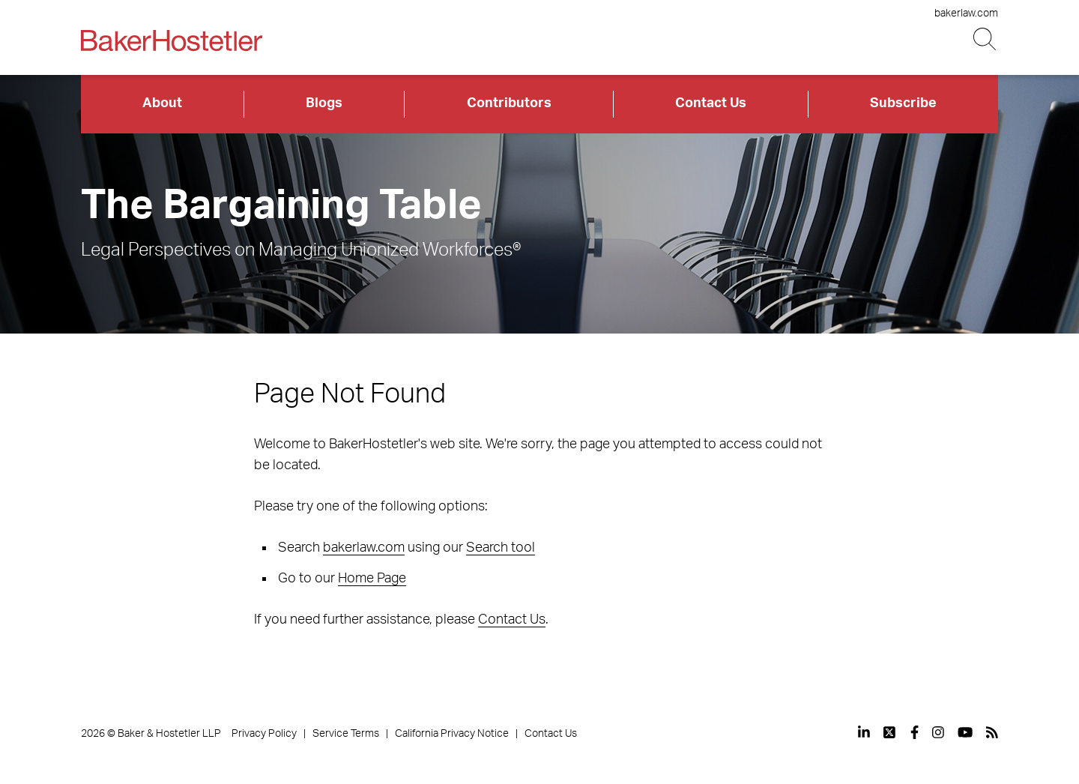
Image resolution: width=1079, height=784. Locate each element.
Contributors (509, 103)
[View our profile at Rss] (992, 732)
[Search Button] (985, 39)
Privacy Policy (264, 734)
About (162, 103)
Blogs (324, 103)
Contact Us (710, 103)
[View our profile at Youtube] (965, 732)
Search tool (500, 548)
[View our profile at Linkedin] (864, 732)
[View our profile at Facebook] (914, 732)
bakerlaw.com (966, 13)
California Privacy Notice (452, 734)
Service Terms (345, 734)
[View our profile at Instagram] (938, 732)
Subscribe (903, 103)
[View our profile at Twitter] (890, 732)
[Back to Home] (171, 40)
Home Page (372, 578)
